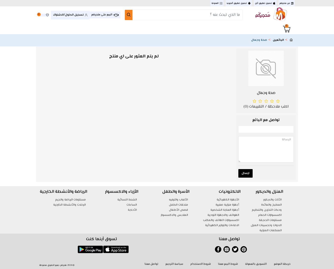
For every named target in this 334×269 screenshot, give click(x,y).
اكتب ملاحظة (278, 107)
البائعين (278, 40)
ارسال (245, 173)
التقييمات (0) (253, 107)
